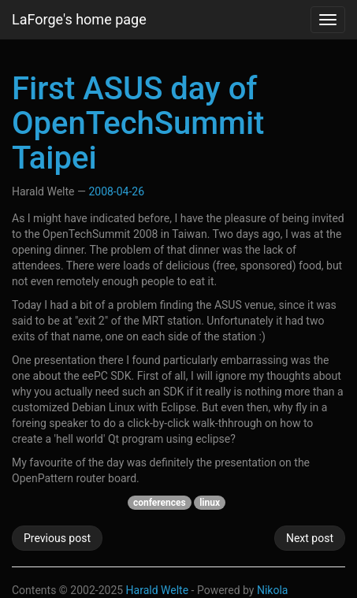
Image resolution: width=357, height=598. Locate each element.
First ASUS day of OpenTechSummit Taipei (138, 123)
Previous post (57, 538)
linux (209, 502)
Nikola (272, 590)
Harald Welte (157, 590)
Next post (309, 538)
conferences (159, 502)
